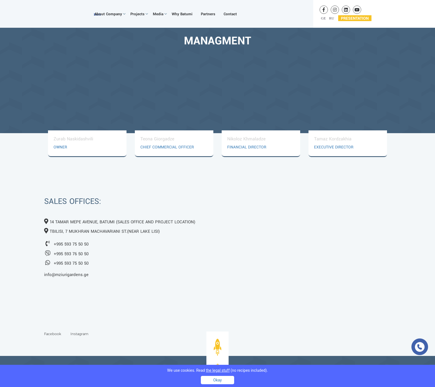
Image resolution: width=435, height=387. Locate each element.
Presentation (355, 18)
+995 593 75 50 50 (71, 244)
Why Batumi (182, 14)
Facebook (52, 334)
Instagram (79, 334)
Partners (208, 14)
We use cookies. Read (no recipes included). (217, 370)
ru (331, 18)
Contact (230, 14)
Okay (217, 380)
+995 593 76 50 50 (71, 254)
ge (323, 18)
